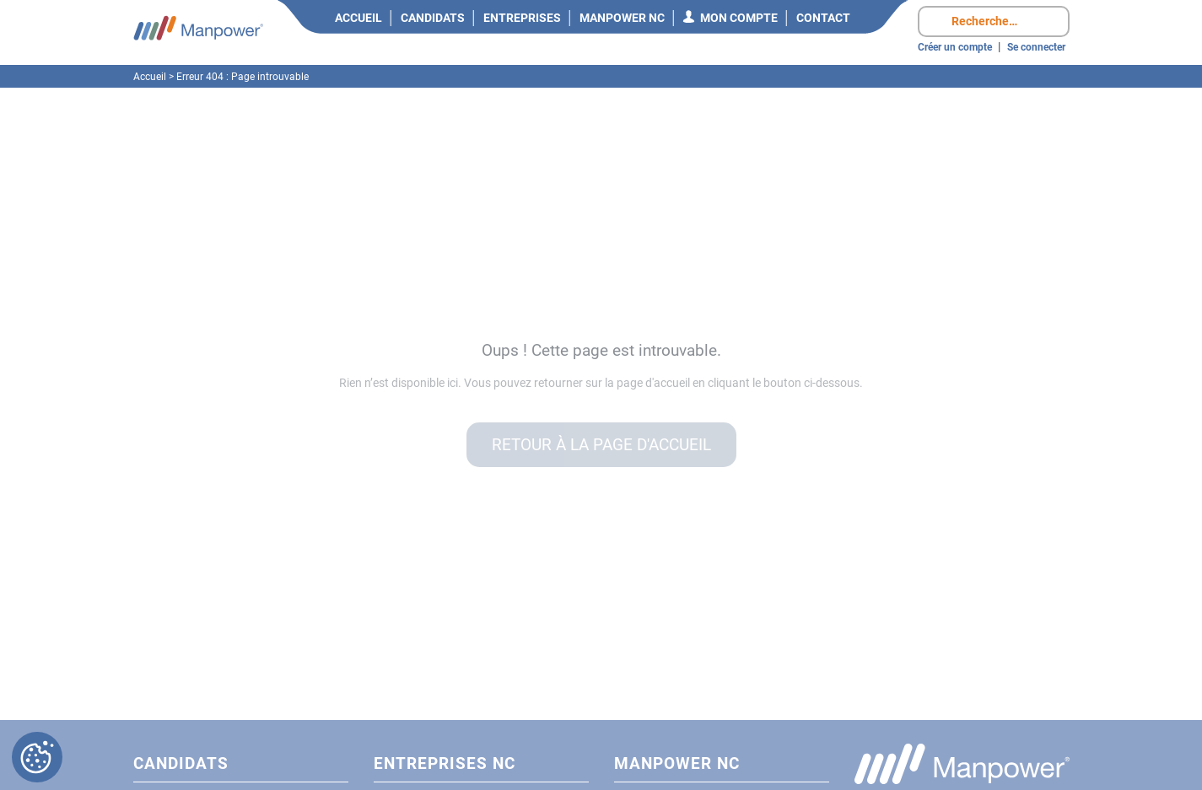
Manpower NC (622, 17)
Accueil (358, 17)
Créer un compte (955, 47)
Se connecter (1036, 47)
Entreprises (522, 17)
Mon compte (739, 17)
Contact (823, 17)
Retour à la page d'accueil (601, 444)
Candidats (433, 17)
